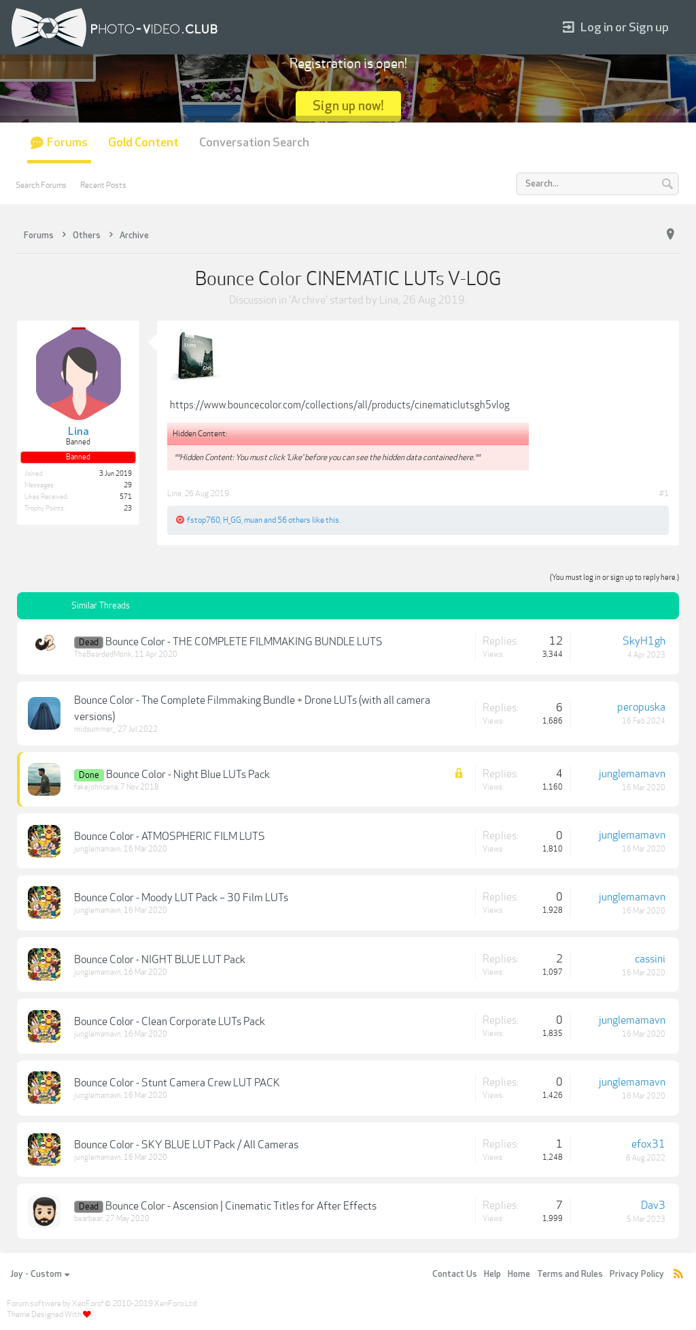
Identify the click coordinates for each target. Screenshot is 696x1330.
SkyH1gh (644, 641)
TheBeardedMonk (103, 654)
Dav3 (653, 1205)
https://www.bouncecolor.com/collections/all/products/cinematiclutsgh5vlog (340, 405)
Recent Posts (103, 185)
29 (128, 485)
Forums (67, 142)
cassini (650, 959)
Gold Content (143, 142)
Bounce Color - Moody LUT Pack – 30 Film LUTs (181, 898)
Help (492, 1274)
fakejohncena (96, 787)
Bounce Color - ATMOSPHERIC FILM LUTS (169, 836)
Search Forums (41, 185)
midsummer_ (94, 729)
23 (128, 508)
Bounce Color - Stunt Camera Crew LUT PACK (177, 1083)
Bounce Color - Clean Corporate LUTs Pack (169, 1021)
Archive (308, 300)
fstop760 (203, 520)
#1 (664, 493)
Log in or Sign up (616, 27)
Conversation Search (254, 142)
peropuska (641, 707)
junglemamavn (632, 774)
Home (519, 1274)
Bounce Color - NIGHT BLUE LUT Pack (159, 960)
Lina (388, 300)
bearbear (88, 1218)
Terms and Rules (570, 1274)
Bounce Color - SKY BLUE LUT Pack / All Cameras (186, 1145)
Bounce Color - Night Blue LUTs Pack (188, 774)
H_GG (232, 520)
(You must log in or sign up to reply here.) (614, 577)
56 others (294, 520)
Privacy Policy (637, 1274)
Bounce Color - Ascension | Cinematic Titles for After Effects (241, 1206)
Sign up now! (348, 106)
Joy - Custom (39, 1274)
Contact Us (454, 1274)
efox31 (648, 1144)
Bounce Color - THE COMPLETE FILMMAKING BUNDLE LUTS (244, 642)
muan (253, 520)
